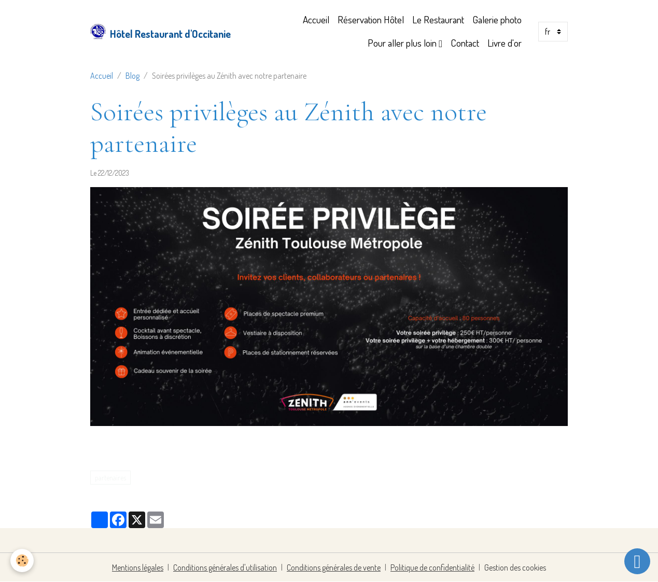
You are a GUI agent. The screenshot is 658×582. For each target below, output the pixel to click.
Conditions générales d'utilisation (225, 567)
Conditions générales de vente (334, 567)
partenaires (110, 477)
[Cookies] (22, 560)
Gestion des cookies (515, 567)
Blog (132, 75)
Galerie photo (497, 19)
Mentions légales (137, 567)
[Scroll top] (637, 561)
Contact (465, 42)
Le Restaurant (438, 19)
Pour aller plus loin (403, 42)
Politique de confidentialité (432, 567)
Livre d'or (504, 42)
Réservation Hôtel (371, 19)
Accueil (316, 19)
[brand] (152, 31)
